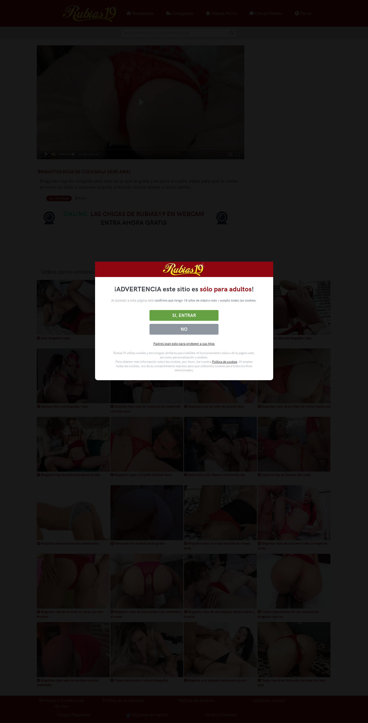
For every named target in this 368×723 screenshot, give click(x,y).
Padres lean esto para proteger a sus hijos (184, 344)
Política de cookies (224, 362)
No (184, 329)
